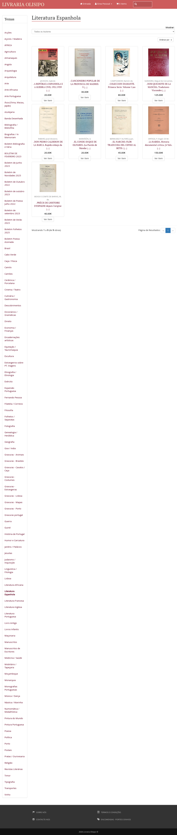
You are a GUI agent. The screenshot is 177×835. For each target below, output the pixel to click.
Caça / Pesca (11, 261)
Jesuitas (8, 553)
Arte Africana (11, 89)
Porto (7, 743)
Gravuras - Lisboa (13, 495)
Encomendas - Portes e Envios (114, 819)
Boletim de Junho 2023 (13, 164)
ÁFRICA (8, 45)
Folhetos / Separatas (10, 418)
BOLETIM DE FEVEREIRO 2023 (13, 155)
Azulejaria (9, 111)
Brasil (7, 248)
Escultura (9, 356)
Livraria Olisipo (23, 4)
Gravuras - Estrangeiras (11, 488)
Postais (8, 750)
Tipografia (10, 781)
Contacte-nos (41, 819)
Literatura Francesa (14, 600)
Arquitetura (10, 77)
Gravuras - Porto (13, 508)
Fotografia (10, 426)
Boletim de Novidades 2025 (13, 174)
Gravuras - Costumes (10, 478)
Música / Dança (12, 695)
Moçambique (11, 673)
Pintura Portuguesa (14, 724)
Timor (8, 775)
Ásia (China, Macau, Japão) (14, 104)
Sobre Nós (39, 812)
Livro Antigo (11, 622)
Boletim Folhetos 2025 (13, 231)
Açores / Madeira (13, 38)
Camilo (8, 267)
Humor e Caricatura (14, 540)
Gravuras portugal (14, 514)
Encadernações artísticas (12, 339)
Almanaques (11, 57)
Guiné (8, 527)
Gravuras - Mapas (13, 502)
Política (8, 737)
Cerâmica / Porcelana (10, 282)
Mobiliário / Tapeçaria (10, 666)
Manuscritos (11, 642)
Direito (8, 321)
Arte (7, 83)
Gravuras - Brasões (14, 460)
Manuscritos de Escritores (12, 650)
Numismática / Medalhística (12, 710)
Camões (9, 273)
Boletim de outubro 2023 (14, 193)
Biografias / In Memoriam (12, 136)
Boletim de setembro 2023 (12, 212)
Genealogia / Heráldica (11, 434)
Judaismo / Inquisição (10, 561)
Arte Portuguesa (13, 96)
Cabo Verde (10, 254)
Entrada (85, 3)
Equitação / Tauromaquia (11, 348)
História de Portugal (15, 534)
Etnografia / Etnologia (10, 374)
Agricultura (10, 51)
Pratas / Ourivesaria (15, 756)
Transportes (10, 788)
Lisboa (8, 578)
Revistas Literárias (14, 769)
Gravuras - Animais (14, 454)
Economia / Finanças (10, 329)
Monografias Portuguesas (11, 688)
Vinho (7, 794)
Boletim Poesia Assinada (12, 240)
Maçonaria (10, 635)
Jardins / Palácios (13, 546)
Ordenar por (165, 40)
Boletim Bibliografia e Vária (15, 145)
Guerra (8, 521)
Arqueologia (11, 70)
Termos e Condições (109, 812)
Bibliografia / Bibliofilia (11, 126)
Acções (8, 32)
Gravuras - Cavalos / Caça (15, 469)
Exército (9, 381)
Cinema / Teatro (12, 289)
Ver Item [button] (48, 100)
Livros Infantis (12, 629)
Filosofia (9, 410)
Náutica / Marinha (14, 702)
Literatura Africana (14, 584)
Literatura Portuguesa (10, 615)
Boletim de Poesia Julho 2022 (14, 202)
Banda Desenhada (14, 118)
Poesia (8, 730)
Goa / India (10, 448)
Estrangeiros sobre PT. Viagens (14, 364)
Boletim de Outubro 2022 (15, 183)
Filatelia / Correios (14, 403)
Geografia (9, 441)
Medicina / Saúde (13, 657)
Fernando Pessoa (13, 397)
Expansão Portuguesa (10, 389)
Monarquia (10, 680)
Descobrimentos (13, 305)
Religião (8, 762)
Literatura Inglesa (13, 607)
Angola (8, 64)
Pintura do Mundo (14, 718)
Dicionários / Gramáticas (11, 313)
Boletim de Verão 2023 (13, 221)
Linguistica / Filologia (11, 570)
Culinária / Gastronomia (11, 297)
